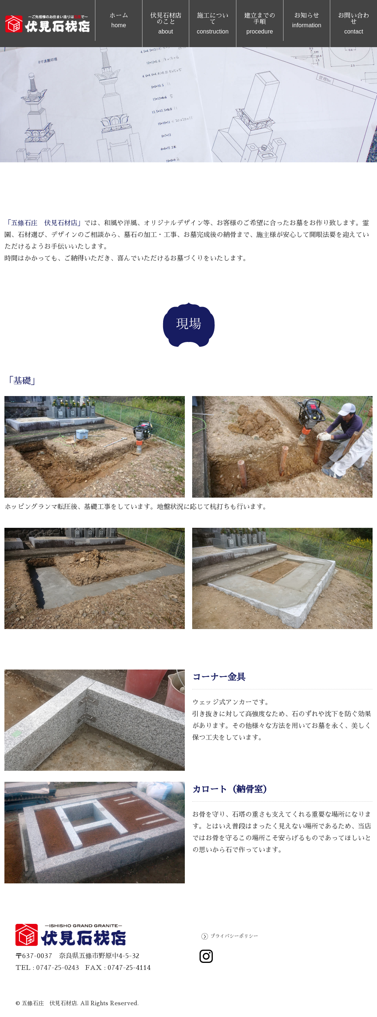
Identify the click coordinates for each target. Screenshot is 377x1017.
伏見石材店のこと (166, 24)
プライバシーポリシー (234, 936)
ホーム (119, 20)
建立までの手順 (260, 24)
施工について (213, 24)
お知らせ (307, 20)
